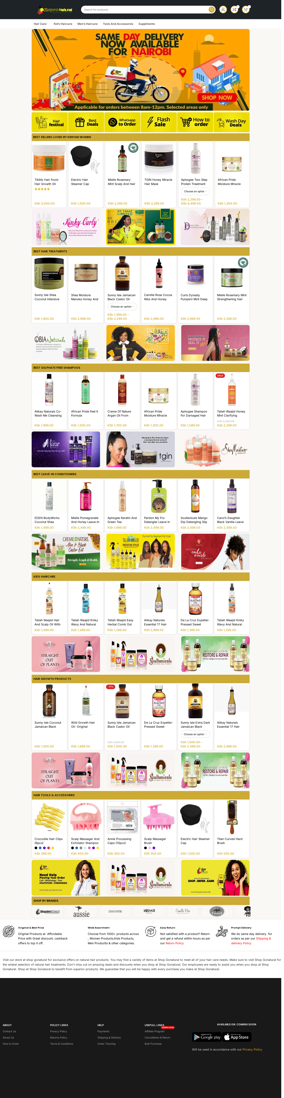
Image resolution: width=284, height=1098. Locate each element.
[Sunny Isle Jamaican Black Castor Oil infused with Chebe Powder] (122, 700)
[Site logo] (54, 9)
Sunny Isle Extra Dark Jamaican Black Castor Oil (195, 727)
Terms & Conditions (61, 1043)
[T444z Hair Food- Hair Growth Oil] (49, 158)
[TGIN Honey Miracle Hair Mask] (159, 158)
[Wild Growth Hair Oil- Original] (86, 700)
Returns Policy (58, 1037)
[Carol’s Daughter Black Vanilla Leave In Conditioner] (231, 496)
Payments (103, 1031)
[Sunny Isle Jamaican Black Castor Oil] (122, 273)
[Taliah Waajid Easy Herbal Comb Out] (122, 598)
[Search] (148, 10)
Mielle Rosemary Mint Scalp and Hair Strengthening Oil (121, 184)
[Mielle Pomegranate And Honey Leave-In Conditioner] (86, 496)
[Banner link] (66, 227)
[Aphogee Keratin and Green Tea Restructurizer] (122, 496)
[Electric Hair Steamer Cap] (85, 158)
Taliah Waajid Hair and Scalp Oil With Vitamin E (47, 624)
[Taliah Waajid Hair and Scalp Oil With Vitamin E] (49, 598)
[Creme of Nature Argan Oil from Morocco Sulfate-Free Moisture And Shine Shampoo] (122, 389)
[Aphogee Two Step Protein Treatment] (195, 158)
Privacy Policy (58, 1031)
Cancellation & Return (157, 1037)
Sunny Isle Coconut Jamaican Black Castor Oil (48, 727)
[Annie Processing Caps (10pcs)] (122, 817)
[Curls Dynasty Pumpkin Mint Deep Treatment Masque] (195, 273)
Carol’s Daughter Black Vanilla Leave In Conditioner (230, 522)
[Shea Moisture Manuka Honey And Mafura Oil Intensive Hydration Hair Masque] (86, 273)
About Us (8, 1037)
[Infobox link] (50, 123)
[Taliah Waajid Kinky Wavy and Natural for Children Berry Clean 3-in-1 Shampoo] (86, 598)
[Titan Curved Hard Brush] (231, 817)
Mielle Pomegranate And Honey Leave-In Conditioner (85, 522)
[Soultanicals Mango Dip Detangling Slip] (195, 496)
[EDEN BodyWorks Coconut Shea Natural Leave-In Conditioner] (49, 496)
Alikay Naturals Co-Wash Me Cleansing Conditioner (48, 415)
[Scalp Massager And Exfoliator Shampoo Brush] (86, 817)
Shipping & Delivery (109, 1037)
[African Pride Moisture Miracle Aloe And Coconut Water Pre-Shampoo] (232, 158)
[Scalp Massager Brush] (158, 817)
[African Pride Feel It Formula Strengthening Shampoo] (86, 389)
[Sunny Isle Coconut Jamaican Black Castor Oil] (49, 700)
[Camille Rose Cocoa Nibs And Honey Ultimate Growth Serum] (158, 273)
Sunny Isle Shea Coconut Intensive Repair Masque (47, 299)
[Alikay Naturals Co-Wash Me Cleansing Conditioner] (49, 389)
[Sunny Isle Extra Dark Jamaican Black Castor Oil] (195, 700)
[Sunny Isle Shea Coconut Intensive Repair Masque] (49, 273)
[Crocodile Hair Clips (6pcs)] (49, 817)
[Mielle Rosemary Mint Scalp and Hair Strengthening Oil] (122, 158)
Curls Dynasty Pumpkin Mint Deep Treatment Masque (194, 299)
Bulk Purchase (153, 1043)
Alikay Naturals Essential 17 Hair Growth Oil (155, 624)
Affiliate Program (160, 1030)
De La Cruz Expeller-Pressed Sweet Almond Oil (195, 624)
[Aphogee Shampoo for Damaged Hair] (195, 389)
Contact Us (9, 1031)
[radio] (36, 848)
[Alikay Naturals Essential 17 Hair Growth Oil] (158, 598)
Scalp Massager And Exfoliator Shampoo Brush (85, 843)
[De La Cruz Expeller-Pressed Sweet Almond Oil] (195, 598)
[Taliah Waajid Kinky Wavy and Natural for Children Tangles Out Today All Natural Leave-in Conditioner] (231, 598)
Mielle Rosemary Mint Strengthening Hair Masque (232, 299)
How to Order (11, 1043)
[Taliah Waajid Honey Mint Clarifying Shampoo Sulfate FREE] (231, 389)
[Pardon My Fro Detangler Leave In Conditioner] (158, 496)
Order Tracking (106, 1043)
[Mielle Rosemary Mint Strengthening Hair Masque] (231, 273)
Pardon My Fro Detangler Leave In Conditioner (157, 522)
